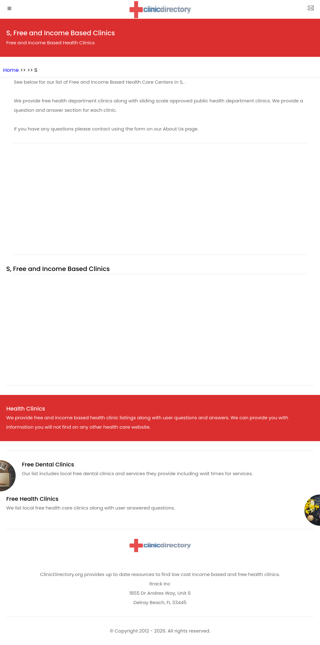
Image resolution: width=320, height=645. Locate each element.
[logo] (160, 9)
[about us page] (310, 9)
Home (11, 70)
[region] (160, 203)
